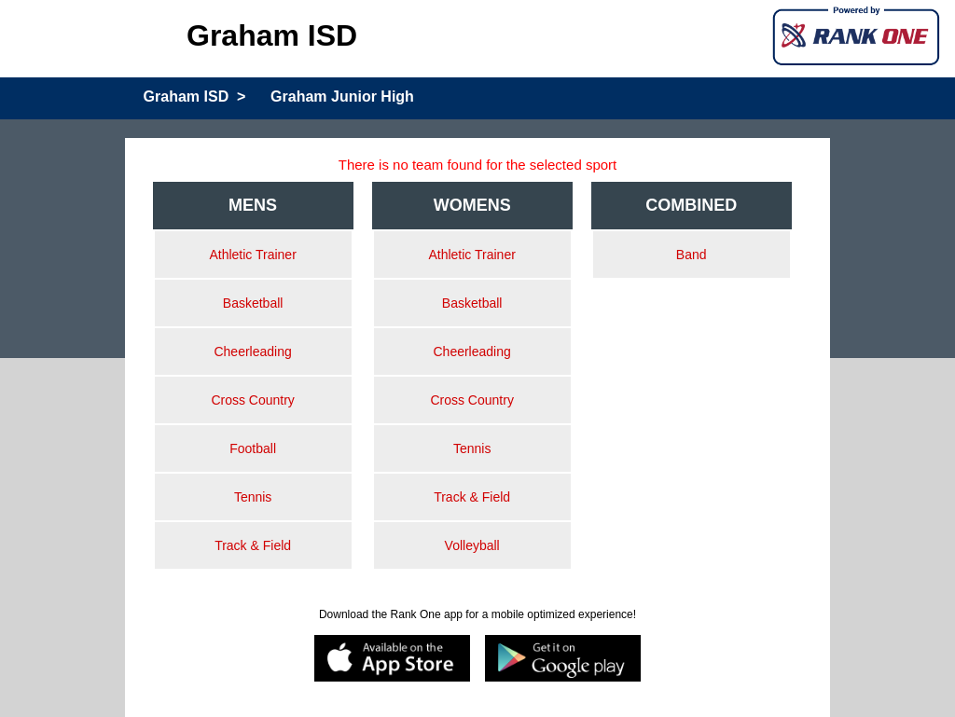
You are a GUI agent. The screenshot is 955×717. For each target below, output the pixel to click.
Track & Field (253, 545)
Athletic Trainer (252, 254)
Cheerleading (252, 351)
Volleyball (472, 545)
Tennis (252, 496)
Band (691, 254)
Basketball (253, 303)
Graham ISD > (195, 96)
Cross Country (252, 400)
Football (252, 448)
